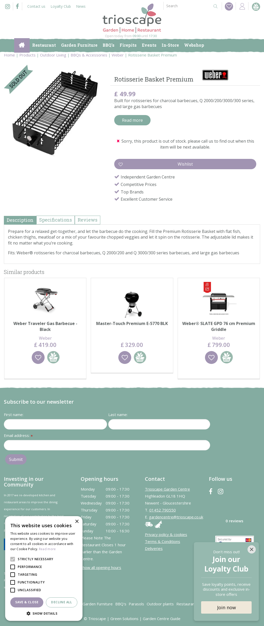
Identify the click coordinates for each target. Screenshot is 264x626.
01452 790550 (162, 510)
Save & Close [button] (26, 602)
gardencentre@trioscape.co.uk (176, 516)
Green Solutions (124, 618)
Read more (132, 120)
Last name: (118, 414)
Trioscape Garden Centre (167, 489)
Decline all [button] (61, 602)
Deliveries (154, 548)
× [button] (77, 522)
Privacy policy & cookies (166, 534)
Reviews (87, 220)
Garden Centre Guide (161, 618)
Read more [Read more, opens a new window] (47, 549)
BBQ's (120, 603)
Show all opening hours (101, 567)
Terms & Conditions (162, 541)
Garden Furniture (97, 603)
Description (20, 220)
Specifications (55, 220)
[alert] (43, 568)
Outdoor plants (160, 603)
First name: (13, 414)
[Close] (252, 549)
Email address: (18, 436)
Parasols (136, 603)
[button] (43, 613)
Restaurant (186, 603)
